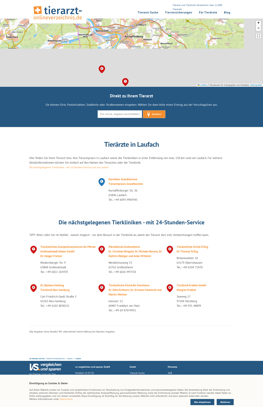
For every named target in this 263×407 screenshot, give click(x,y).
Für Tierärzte (208, 12)
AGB (170, 372)
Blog (227, 12)
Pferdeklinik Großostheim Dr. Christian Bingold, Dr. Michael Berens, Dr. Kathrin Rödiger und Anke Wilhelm (135, 251)
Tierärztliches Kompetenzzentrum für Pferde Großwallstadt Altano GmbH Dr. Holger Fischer (68, 251)
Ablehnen (225, 402)
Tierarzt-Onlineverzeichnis (55, 358)
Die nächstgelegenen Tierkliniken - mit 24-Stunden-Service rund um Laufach (69, 167)
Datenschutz (66, 399)
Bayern (70, 358)
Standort (154, 114)
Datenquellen (256, 85)
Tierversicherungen (178, 12)
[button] (125, 82)
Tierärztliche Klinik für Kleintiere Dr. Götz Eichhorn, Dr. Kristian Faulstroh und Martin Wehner (135, 289)
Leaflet (202, 85)
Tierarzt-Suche (148, 12)
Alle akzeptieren (202, 402)
